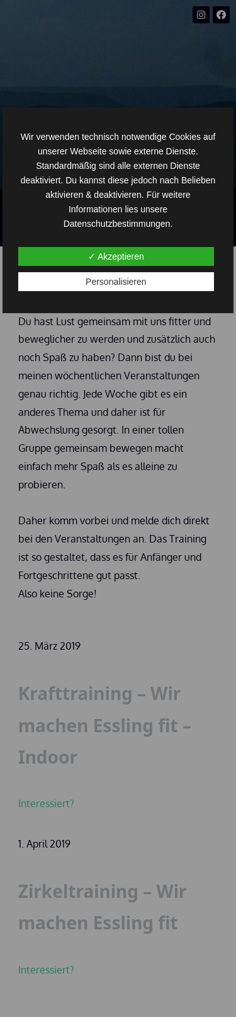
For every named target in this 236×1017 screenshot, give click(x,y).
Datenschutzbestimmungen (117, 224)
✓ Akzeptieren (116, 256)
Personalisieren (116, 282)
